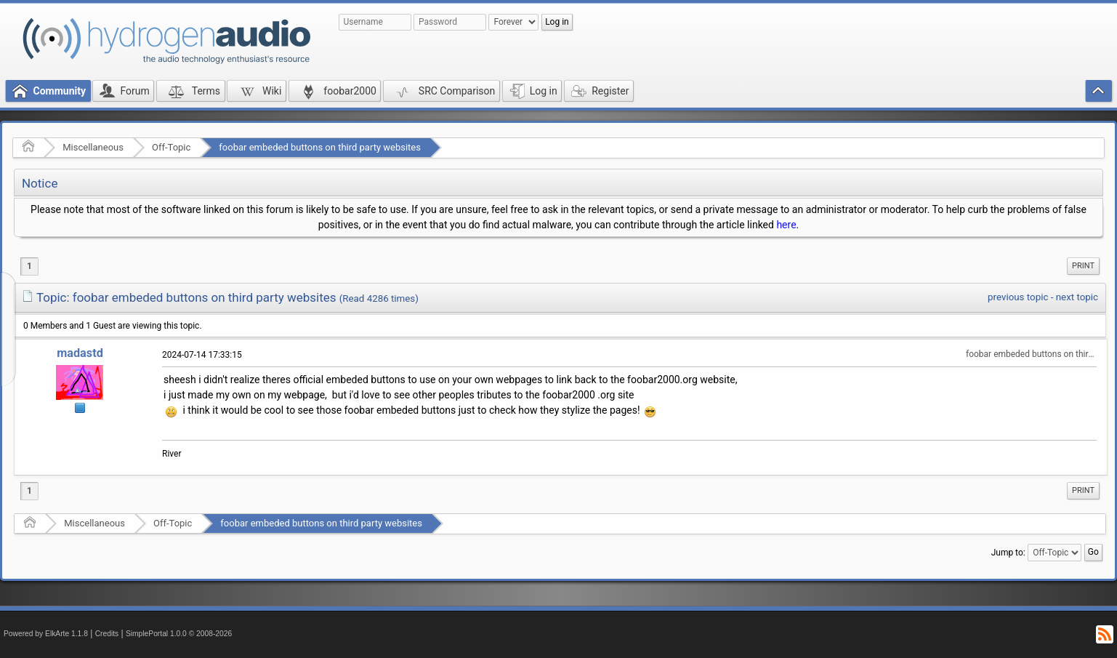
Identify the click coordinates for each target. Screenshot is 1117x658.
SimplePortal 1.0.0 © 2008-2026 (179, 634)
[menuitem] (1083, 266)
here (786, 224)
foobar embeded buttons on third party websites (320, 147)
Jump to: (1008, 552)
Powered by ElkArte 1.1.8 (46, 634)
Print (1083, 265)
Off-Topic (171, 147)
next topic (1077, 297)
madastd (80, 353)
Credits (107, 634)
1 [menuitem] (29, 266)
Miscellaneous (93, 147)
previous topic (1018, 297)
